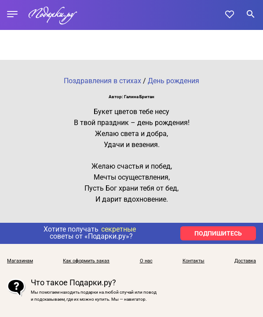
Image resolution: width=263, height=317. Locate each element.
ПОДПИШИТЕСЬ (218, 233)
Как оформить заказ (86, 261)
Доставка (245, 261)
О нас (146, 261)
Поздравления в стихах (102, 81)
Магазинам (20, 261)
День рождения (173, 81)
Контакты (194, 261)
